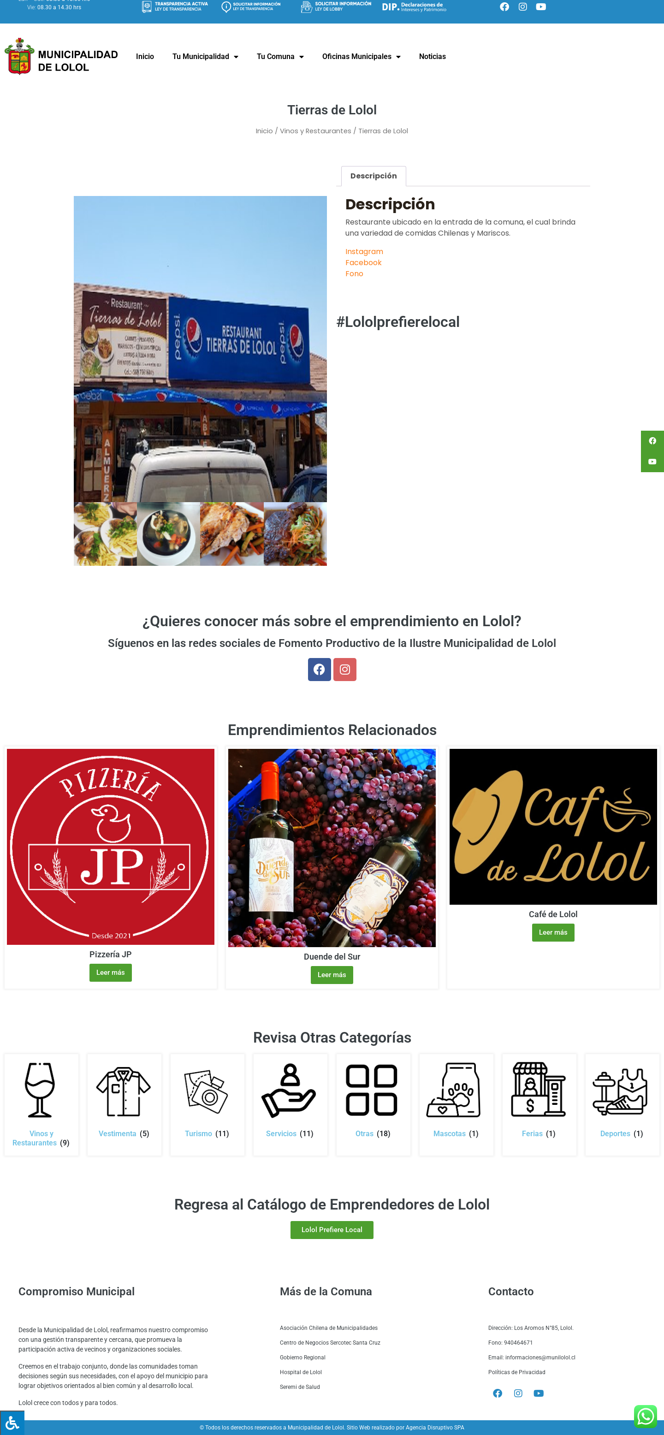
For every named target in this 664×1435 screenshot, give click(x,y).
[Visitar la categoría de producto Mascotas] (456, 1099)
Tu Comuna (280, 56)
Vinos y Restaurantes (315, 131)
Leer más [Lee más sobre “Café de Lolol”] (553, 932)
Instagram (364, 251)
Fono (354, 273)
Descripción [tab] (373, 176)
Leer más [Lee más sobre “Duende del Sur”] (332, 975)
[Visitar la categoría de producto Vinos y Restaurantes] (41, 1103)
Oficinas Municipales (361, 56)
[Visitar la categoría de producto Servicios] (290, 1099)
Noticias (432, 56)
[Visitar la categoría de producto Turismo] (207, 1099)
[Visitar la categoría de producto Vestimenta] (124, 1099)
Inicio (145, 56)
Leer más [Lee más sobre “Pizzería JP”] (110, 972)
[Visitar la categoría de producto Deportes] (622, 1099)
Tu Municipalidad (205, 56)
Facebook (363, 262)
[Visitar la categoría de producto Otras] (373, 1099)
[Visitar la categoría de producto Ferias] (539, 1099)
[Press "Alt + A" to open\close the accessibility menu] (12, 1423)
